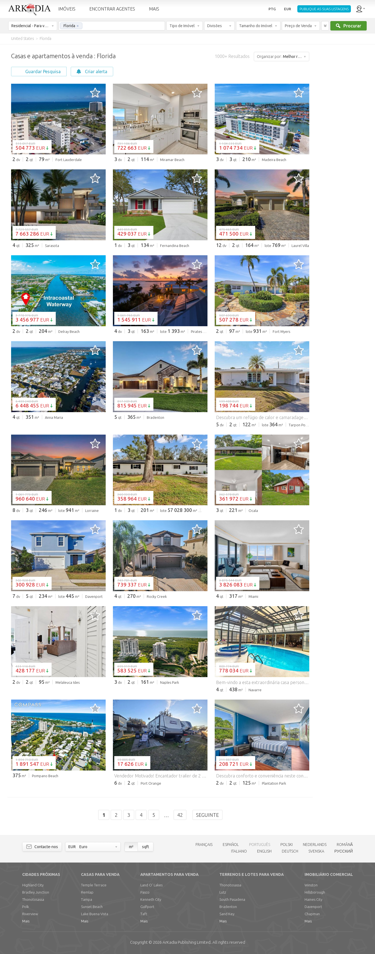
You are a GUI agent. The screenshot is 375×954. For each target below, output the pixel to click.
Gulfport (147, 907)
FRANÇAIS (204, 844)
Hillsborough (315, 892)
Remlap (87, 892)
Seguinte (207, 815)
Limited (187, 942)
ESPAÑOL (231, 844)
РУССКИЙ (344, 851)
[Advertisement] (342, 127)
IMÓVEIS (66, 8)
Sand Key (226, 914)
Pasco (145, 892)
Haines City (313, 899)
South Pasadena (232, 899)
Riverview (30, 914)
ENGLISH (264, 851)
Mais (25, 921)
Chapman (312, 914)
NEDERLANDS (314, 844)
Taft (143, 914)
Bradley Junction (35, 892)
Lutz (222, 892)
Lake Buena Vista (94, 914)
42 (180, 815)
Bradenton (228, 907)
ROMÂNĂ (345, 844)
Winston (311, 885)
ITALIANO (239, 851)
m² (131, 847)
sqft (145, 847)
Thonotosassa (33, 899)
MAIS (154, 8)
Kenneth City (150, 899)
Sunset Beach (92, 907)
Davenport (313, 907)
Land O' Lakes (151, 885)
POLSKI (286, 844)
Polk (25, 907)
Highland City (33, 885)
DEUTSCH (290, 851)
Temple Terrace (94, 885)
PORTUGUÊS (259, 844)
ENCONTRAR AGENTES (112, 8)
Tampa (86, 899)
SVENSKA (316, 851)
